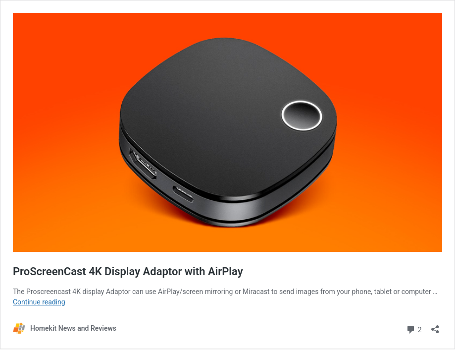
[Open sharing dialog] (435, 326)
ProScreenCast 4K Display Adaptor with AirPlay (128, 271)
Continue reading (39, 302)
